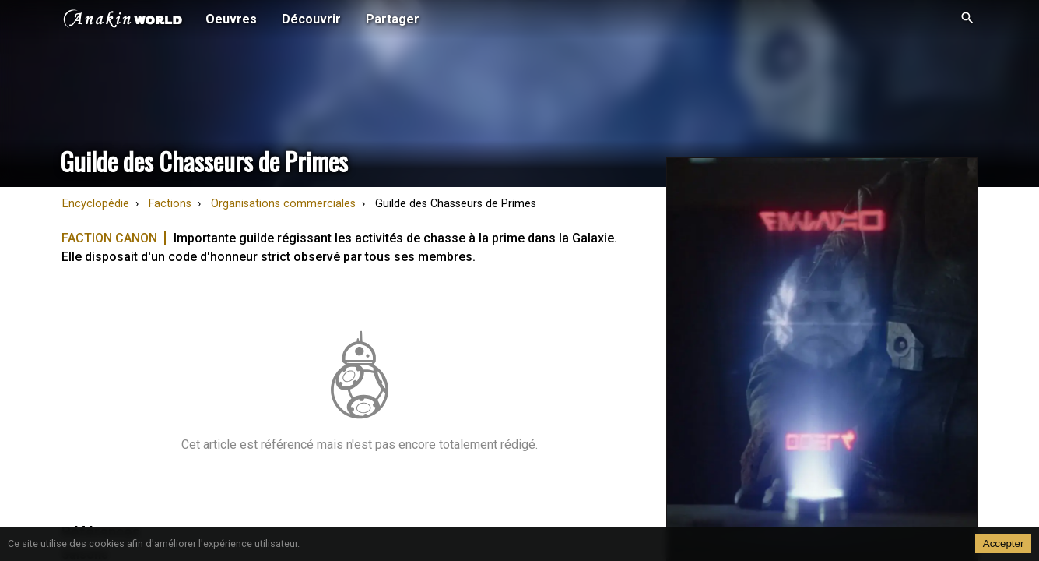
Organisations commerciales (283, 203)
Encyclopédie (95, 203)
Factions (170, 203)
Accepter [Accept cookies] (1003, 543)
